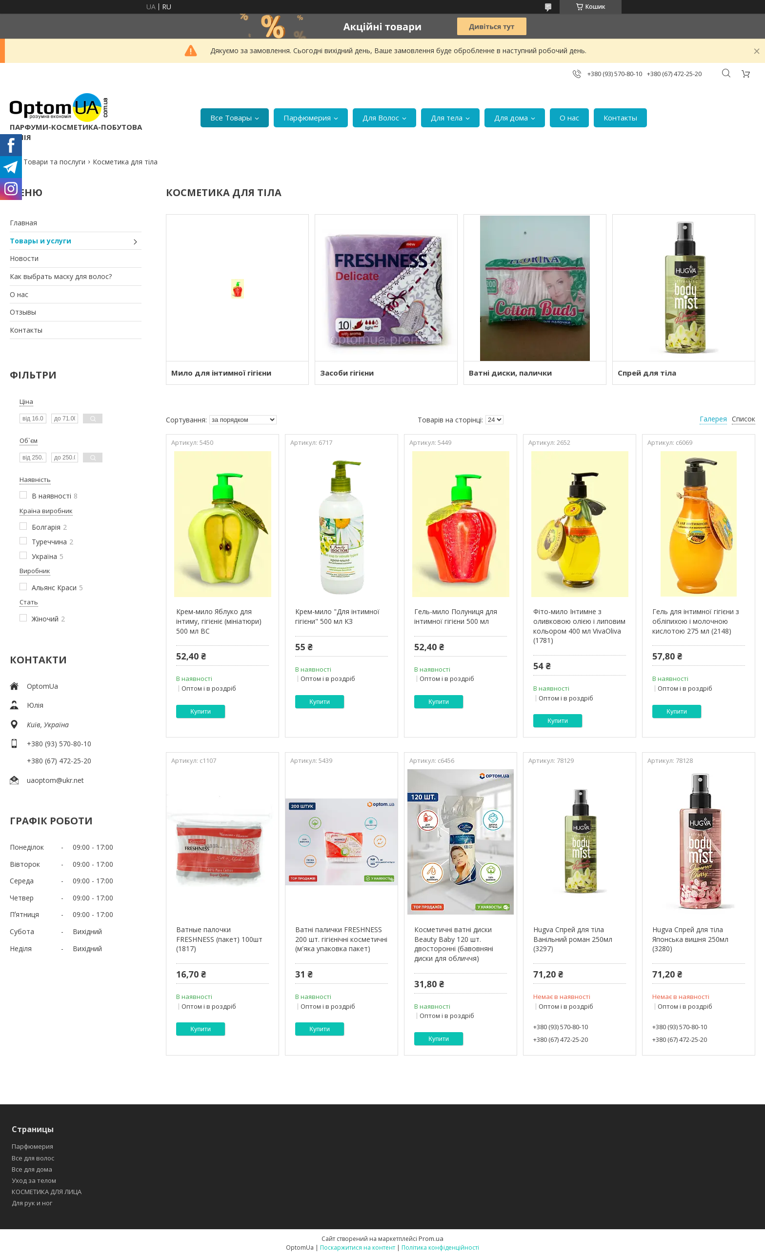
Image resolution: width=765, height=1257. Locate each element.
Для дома (511, 117)
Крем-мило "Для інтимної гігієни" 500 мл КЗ (337, 616)
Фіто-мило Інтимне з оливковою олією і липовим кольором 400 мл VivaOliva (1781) (579, 626)
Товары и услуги (40, 240)
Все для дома (32, 1169)
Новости (24, 258)
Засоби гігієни (347, 373)
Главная (23, 222)
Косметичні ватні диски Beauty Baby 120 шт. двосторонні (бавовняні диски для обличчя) (453, 944)
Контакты (620, 117)
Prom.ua (431, 1238)
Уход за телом (34, 1180)
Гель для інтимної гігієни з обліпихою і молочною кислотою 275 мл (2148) (695, 621)
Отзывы (23, 312)
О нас (569, 117)
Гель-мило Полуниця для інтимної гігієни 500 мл (455, 616)
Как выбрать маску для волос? (61, 276)
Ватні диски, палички (510, 373)
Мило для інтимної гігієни (221, 373)
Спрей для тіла (647, 373)
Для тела (447, 117)
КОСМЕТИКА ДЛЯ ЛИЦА (46, 1191)
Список (743, 418)
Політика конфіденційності (440, 1247)
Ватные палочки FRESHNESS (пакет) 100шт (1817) (219, 939)
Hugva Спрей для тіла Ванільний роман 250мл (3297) (572, 939)
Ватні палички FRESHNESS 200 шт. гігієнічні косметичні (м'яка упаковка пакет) (341, 939)
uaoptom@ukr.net (55, 780)
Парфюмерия (307, 117)
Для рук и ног (32, 1202)
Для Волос (380, 117)
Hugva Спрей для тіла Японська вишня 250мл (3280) (690, 939)
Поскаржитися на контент (357, 1247)
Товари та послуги (54, 161)
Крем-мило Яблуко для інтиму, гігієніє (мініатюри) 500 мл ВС (219, 621)
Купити (200, 711)
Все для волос (33, 1158)
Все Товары (231, 117)
